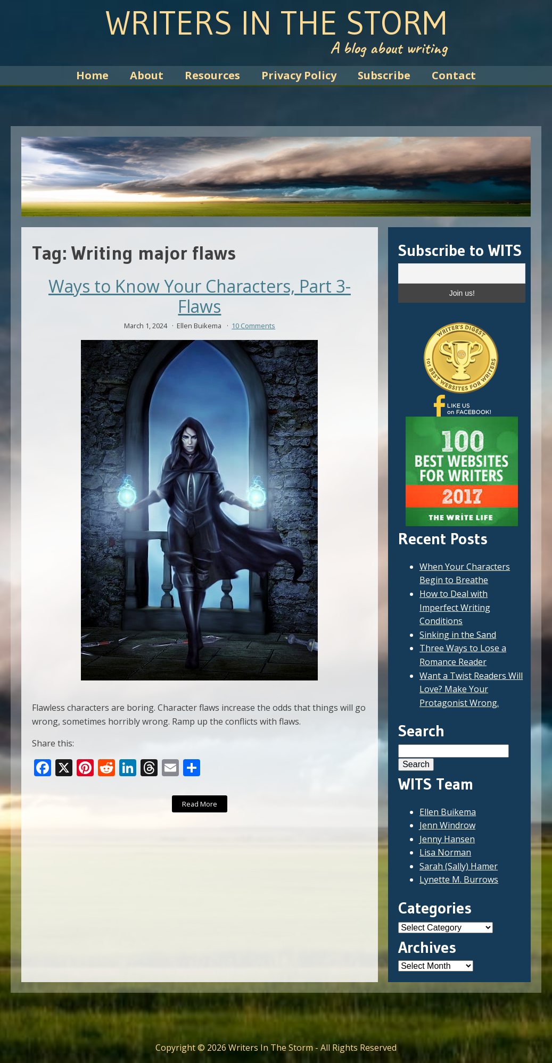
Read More (199, 804)
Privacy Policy (298, 75)
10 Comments (253, 325)
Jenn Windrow (447, 825)
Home (92, 75)
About (146, 75)
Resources (212, 75)
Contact (454, 75)
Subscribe (384, 75)
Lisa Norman (445, 852)
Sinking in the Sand (457, 635)
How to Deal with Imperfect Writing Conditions (454, 607)
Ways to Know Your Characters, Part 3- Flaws (199, 296)
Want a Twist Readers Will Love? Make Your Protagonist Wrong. (471, 689)
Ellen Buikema (447, 812)
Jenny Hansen (447, 839)
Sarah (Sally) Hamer (458, 866)
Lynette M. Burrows (458, 879)
